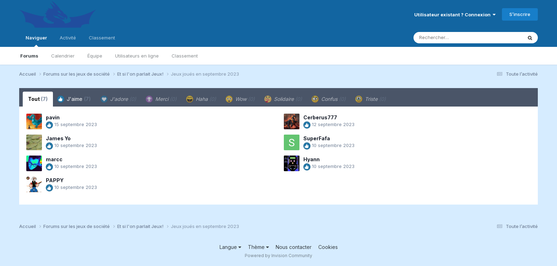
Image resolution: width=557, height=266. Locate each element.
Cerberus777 (320, 117)
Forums (29, 56)
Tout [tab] (38, 99)
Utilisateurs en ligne (137, 56)
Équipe (94, 56)
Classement (185, 56)
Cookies (328, 247)
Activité (68, 37)
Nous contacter (294, 247)
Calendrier (63, 56)
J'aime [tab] (74, 99)
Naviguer (36, 41)
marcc (54, 159)
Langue (230, 247)
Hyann (311, 159)
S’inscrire (519, 14)
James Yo (58, 138)
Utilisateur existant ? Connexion (455, 14)
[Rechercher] (447, 37)
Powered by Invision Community (278, 255)
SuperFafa (316, 138)
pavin (53, 117)
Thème (258, 247)
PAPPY (55, 180)
